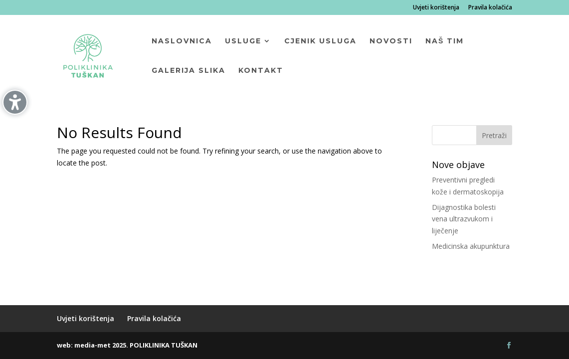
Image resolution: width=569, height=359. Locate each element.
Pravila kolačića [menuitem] (490, 7)
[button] (494, 135)
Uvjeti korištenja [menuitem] (436, 7)
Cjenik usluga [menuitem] (320, 41)
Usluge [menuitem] (243, 41)
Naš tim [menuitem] (444, 41)
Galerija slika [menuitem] (188, 71)
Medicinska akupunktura (471, 246)
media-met (92, 345)
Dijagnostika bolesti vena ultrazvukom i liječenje (464, 219)
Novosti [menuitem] (391, 41)
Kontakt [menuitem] (260, 71)
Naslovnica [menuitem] (182, 41)
